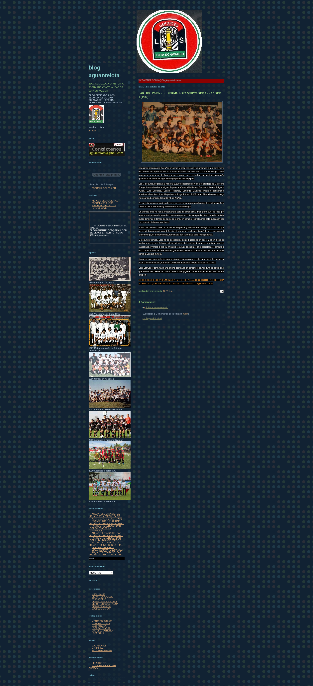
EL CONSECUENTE (102, 650)
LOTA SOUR (98, 633)
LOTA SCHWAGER (101, 628)
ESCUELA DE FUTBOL (103, 203)
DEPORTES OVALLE (102, 597)
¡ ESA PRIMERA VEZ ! (103, 547)
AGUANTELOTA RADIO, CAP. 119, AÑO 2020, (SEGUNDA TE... (105, 515)
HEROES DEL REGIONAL (105, 201)
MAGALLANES (99, 645)
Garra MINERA (99, 626)
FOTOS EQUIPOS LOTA (104, 205)
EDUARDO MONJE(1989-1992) (107, 550)
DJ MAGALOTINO (101, 623)
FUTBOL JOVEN (100, 208)
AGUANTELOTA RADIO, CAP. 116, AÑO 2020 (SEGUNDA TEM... (106, 543)
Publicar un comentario (157, 307)
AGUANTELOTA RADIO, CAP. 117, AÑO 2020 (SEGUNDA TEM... (106, 534)
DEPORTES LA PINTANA (104, 601)
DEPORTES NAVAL (101, 606)
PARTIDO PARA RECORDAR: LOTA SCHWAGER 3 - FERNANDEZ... (105, 528)
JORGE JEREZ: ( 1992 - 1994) (107, 518)
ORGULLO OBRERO (102, 630)
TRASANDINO (99, 599)
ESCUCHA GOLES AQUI (104, 188)
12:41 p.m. (168, 291)
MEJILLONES (98, 594)
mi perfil (92, 130)
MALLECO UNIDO (101, 609)
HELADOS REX (99, 663)
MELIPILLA (97, 648)
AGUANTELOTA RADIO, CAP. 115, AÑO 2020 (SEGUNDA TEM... (106, 553)
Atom (185, 314)
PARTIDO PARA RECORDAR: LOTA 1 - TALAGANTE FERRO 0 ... (106, 539)
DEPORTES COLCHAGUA (105, 604)
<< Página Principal (152, 318)
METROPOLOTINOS (102, 621)
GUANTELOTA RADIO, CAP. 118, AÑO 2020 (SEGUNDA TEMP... (106, 522)
